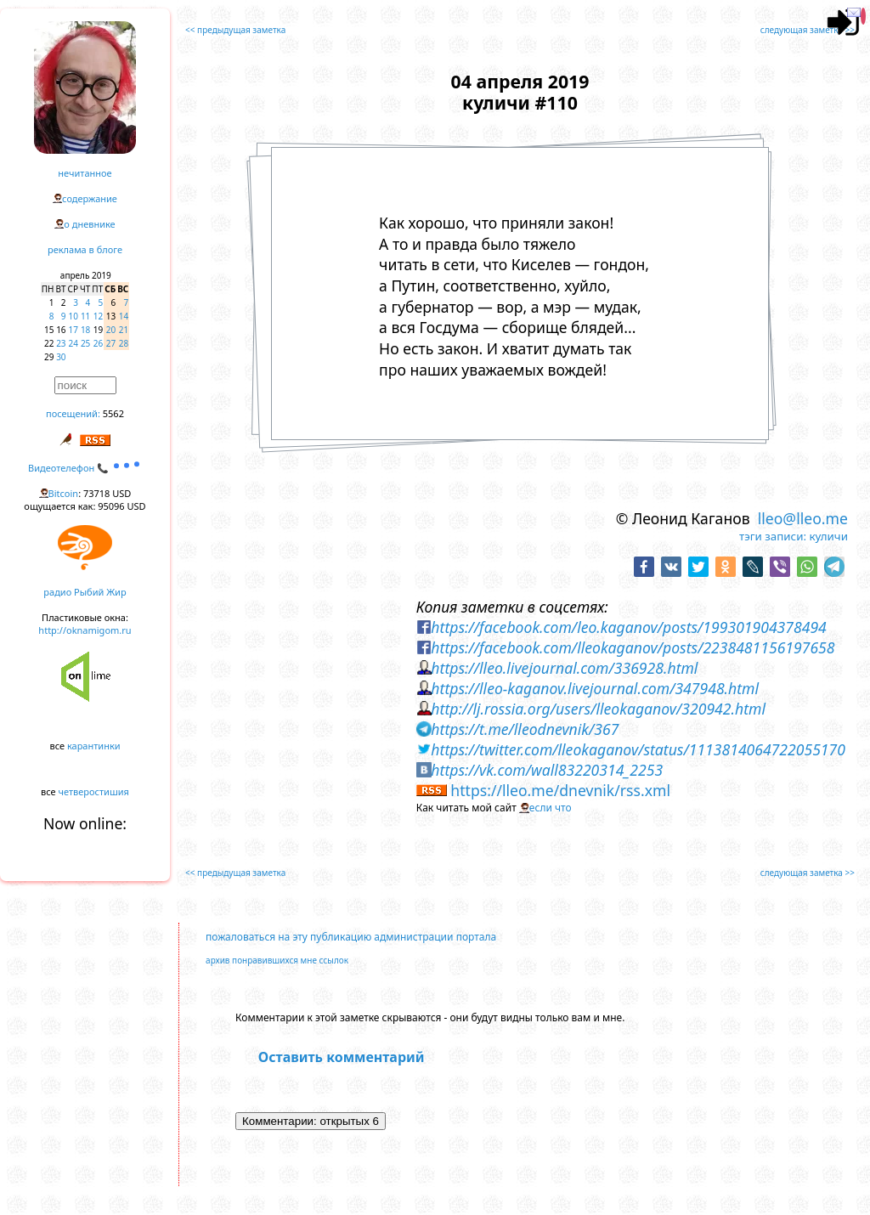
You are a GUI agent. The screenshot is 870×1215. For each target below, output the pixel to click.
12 (98, 316)
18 (85, 330)
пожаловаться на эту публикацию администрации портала (351, 937)
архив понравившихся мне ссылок (277, 960)
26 (98, 343)
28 (123, 343)
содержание (89, 198)
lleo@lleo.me (803, 518)
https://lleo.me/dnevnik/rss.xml (560, 790)
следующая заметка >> (807, 30)
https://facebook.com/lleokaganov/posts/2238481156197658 (632, 647)
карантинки (94, 745)
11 (85, 316)
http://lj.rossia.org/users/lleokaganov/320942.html (598, 708)
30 (60, 357)
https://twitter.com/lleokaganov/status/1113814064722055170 (638, 749)
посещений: (73, 413)
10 (73, 316)
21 (123, 330)
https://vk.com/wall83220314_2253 (547, 770)
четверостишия (94, 791)
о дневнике (89, 224)
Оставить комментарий (341, 1057)
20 (111, 330)
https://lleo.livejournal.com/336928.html (564, 668)
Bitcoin (63, 493)
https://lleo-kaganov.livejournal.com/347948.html (595, 688)
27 (111, 343)
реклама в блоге (85, 249)
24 (73, 343)
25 (85, 343)
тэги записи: (772, 536)
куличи (828, 536)
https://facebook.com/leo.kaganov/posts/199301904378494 (628, 627)
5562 (113, 413)
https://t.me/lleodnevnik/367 (525, 729)
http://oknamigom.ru (84, 630)
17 (73, 330)
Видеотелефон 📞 (85, 467)
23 (60, 343)
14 (123, 316)
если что (550, 807)
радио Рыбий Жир (84, 591)
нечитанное (84, 173)
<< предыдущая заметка (235, 30)
